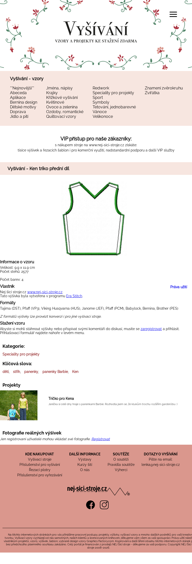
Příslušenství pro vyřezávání (39, 475)
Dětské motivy (23, 107)
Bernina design (23, 102)
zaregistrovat (151, 329)
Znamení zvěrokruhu (164, 88)
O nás (85, 470)
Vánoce (100, 111)
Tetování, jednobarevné (114, 107)
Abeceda (18, 92)
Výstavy (84, 459)
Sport (98, 97)
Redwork (101, 88)
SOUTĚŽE (121, 454)
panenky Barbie (55, 372)
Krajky (52, 92)
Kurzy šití (84, 465)
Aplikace (18, 97)
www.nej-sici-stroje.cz (106, 145)
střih (16, 372)
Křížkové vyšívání (62, 97)
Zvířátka (152, 92)
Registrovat (100, 439)
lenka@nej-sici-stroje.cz (161, 465)
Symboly (101, 102)
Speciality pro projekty (113, 92)
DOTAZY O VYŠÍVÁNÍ (161, 454)
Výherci (121, 470)
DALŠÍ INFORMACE (84, 454)
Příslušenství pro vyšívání (39, 465)
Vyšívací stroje (39, 459)
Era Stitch (74, 296)
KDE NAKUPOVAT (39, 454)
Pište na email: (161, 459)
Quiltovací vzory (61, 116)
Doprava (18, 111)
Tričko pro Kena (61, 399)
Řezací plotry (39, 470)
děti (5, 372)
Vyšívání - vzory (26, 78)
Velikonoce (103, 116)
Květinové (55, 102)
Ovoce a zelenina (62, 107)
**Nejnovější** (22, 88)
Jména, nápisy (59, 88)
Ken (75, 372)
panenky (31, 372)
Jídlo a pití (19, 116)
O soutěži (121, 459)
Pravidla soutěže (121, 465)
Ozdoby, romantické (64, 111)
